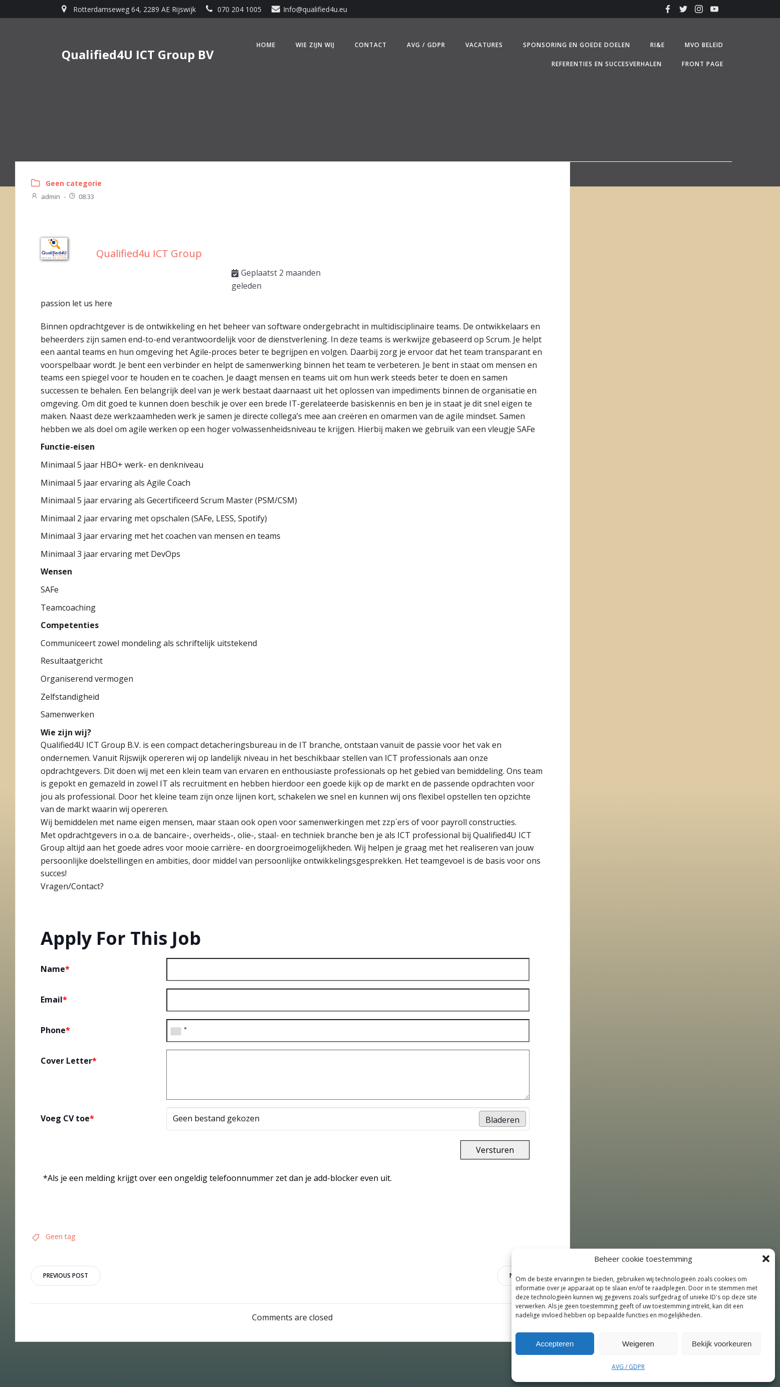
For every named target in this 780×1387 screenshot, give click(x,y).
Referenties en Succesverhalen (607, 64)
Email (54, 999)
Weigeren (638, 1343)
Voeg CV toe (67, 1118)
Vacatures (484, 45)
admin (45, 196)
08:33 (81, 196)
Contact (371, 45)
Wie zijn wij (315, 45)
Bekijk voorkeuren (721, 1343)
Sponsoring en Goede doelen (576, 45)
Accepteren (555, 1343)
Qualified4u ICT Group (149, 253)
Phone (55, 1030)
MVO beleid (704, 45)
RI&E (657, 45)
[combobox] (178, 1031)
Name (55, 968)
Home (266, 45)
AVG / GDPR (628, 1366)
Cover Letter (69, 1060)
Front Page (702, 64)
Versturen (495, 1149)
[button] (766, 1259)
